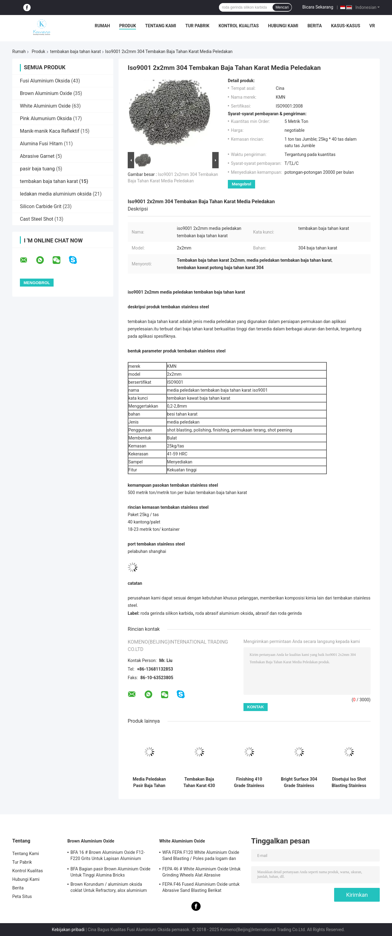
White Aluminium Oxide (45, 106)
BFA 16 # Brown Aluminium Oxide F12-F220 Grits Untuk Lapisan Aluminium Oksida (107, 856)
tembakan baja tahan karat (75, 51)
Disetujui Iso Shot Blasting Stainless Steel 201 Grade (349, 782)
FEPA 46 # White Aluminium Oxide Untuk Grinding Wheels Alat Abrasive (201, 871)
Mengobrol (241, 184)
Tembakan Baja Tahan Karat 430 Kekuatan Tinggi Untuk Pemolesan (199, 782)
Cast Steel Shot (36, 219)
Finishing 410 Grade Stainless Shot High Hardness (249, 782)
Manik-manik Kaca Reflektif (49, 131)
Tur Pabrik (197, 25)
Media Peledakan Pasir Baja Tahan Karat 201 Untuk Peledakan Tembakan (149, 782)
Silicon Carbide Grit (41, 206)
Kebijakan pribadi (68, 929)
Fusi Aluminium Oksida (45, 81)
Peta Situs (22, 896)
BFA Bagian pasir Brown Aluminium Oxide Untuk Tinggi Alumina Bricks (110, 871)
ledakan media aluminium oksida (56, 194)
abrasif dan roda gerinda (278, 613)
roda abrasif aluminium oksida (224, 613)
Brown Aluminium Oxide (46, 93)
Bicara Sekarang (317, 7)
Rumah (102, 25)
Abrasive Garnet (37, 156)
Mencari (282, 7)
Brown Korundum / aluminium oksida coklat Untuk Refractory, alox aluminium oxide (108, 888)
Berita (314, 25)
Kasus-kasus (345, 25)
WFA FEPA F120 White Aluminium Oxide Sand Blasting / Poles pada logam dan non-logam (200, 856)
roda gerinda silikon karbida (167, 613)
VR (372, 25)
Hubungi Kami (283, 25)
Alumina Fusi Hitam (41, 143)
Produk (127, 25)
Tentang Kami (160, 25)
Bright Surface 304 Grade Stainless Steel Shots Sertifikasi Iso (299, 782)
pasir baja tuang (37, 169)
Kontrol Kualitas (239, 25)
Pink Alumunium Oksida (46, 118)
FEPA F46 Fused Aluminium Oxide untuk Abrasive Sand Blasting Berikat (200, 887)
